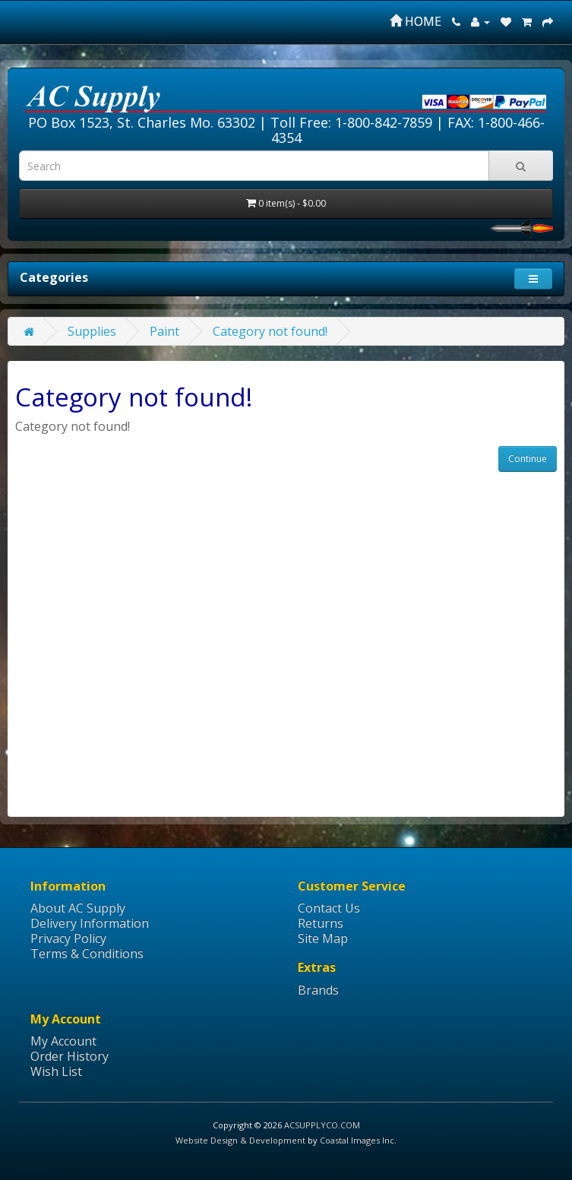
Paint (164, 331)
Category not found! (270, 331)
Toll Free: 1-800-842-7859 (351, 122)
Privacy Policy (68, 938)
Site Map (323, 938)
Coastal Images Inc (357, 1140)
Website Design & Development (240, 1140)
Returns (320, 923)
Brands (318, 990)
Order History (69, 1056)
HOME (415, 21)
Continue (527, 458)
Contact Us (329, 908)
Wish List (56, 1071)
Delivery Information (89, 923)
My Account (63, 1041)
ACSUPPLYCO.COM (322, 1125)
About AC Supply (77, 908)
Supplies (92, 331)
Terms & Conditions (87, 953)
